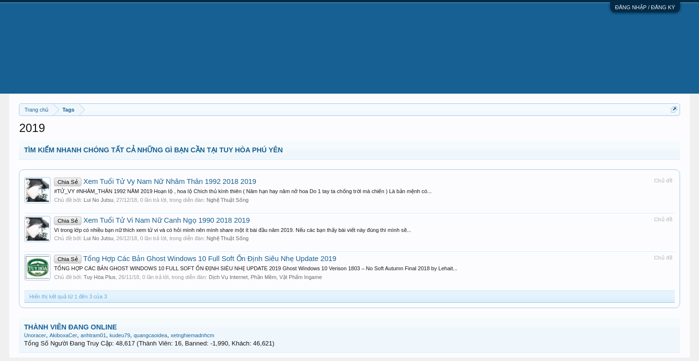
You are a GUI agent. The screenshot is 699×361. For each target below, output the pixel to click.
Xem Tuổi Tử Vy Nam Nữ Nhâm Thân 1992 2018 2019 (155, 181)
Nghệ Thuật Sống (227, 200)
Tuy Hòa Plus (99, 277)
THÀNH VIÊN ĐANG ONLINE (70, 327)
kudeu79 (120, 335)
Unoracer (35, 335)
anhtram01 (93, 335)
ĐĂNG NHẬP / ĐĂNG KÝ (645, 7)
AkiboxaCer (63, 335)
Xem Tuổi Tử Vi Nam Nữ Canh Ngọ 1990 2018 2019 (152, 220)
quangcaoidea (150, 335)
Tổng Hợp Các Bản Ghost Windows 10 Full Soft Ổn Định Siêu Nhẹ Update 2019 (195, 259)
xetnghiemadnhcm (193, 335)
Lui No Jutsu (98, 200)
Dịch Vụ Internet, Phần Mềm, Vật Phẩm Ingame (265, 277)
